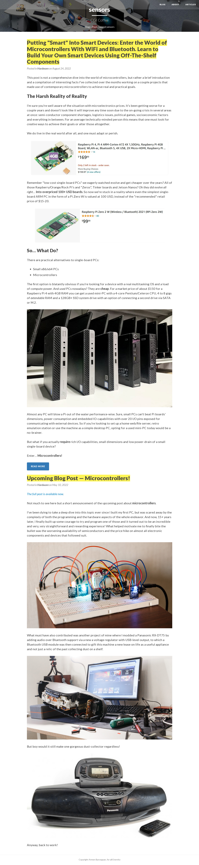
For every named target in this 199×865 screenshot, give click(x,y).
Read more (38, 466)
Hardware (43, 68)
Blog (162, 4)
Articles (190, 4)
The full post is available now (45, 494)
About (175, 4)
